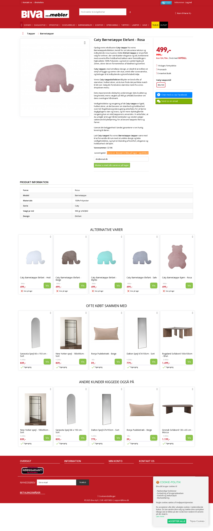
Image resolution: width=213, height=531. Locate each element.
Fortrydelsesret (71, 487)
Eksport (67, 479)
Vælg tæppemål (164, 80)
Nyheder (24, 475)
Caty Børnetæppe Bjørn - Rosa (177, 277)
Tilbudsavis (25, 467)
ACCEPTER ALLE (176, 521)
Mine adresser (115, 475)
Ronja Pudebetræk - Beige (103, 353)
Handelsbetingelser (73, 467)
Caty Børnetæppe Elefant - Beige (68, 278)
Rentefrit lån (69, 483)
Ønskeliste (38, 2)
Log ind (188, 2)
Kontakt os (27, 2)
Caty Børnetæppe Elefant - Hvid (35, 277)
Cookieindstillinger (106, 524)
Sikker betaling (71, 475)
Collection (24, 471)
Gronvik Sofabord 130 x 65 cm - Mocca (177, 431)
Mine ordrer (114, 467)
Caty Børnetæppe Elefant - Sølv (142, 277)
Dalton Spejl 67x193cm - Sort (141, 353)
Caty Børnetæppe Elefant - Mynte (104, 278)
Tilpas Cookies (197, 521)
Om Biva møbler (71, 471)
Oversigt (24, 487)
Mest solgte (25, 479)
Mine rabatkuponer (117, 483)
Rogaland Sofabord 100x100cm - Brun (177, 354)
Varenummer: (100, 147)
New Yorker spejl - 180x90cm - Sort (70, 354)
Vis (47, 285)
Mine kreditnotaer (117, 471)
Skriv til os (144, 488)
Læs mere (160, 516)
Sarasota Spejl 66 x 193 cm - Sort (33, 354)
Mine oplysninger (116, 479)
